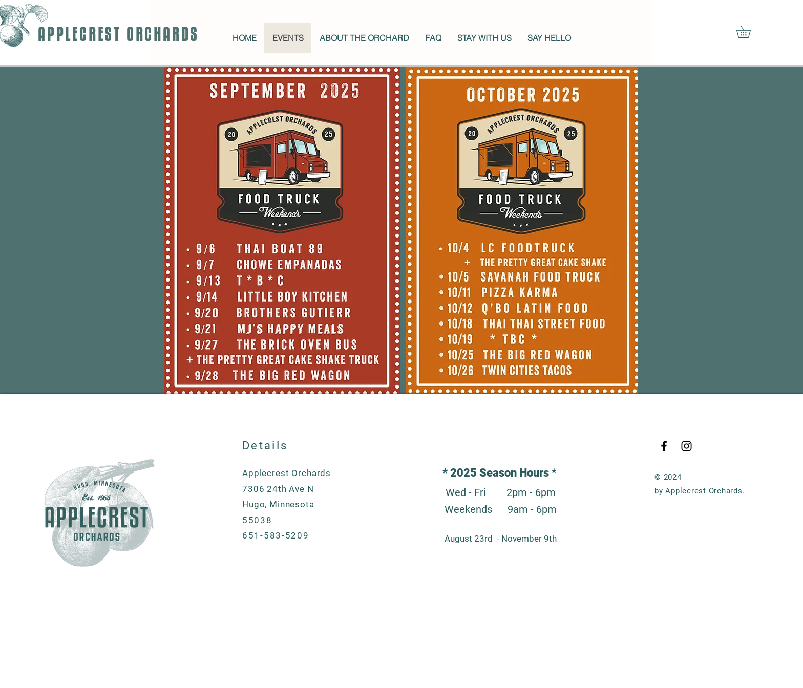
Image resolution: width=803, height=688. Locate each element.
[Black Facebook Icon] (664, 446)
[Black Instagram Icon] (686, 446)
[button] (749, 32)
